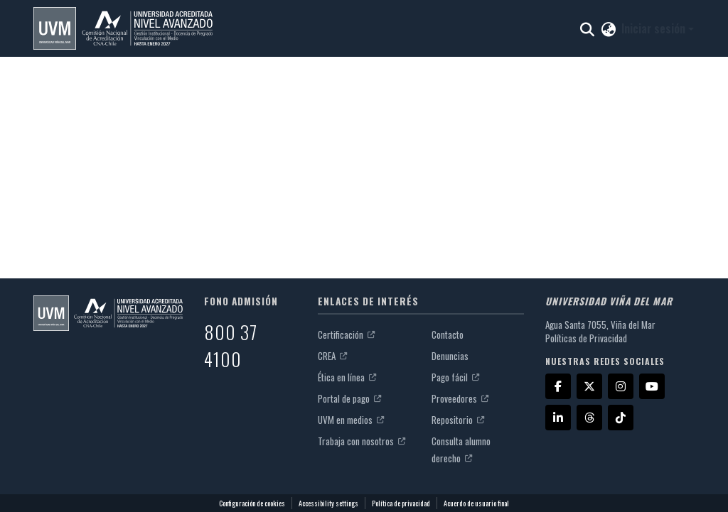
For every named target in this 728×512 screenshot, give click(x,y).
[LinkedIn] (558, 417)
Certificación (346, 334)
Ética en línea (347, 377)
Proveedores (460, 398)
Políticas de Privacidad (586, 338)
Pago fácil (455, 377)
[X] (589, 386)
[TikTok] (620, 417)
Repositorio (458, 420)
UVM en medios (351, 420)
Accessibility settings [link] (328, 503)
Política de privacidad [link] (401, 503)
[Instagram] (620, 386)
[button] (123, 28)
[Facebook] (558, 386)
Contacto (448, 334)
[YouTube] (652, 386)
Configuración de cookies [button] (252, 503)
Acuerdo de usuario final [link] (476, 503)
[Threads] (589, 417)
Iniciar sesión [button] (654, 28)
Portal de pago (349, 398)
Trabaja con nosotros (361, 441)
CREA (332, 356)
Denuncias (450, 356)
